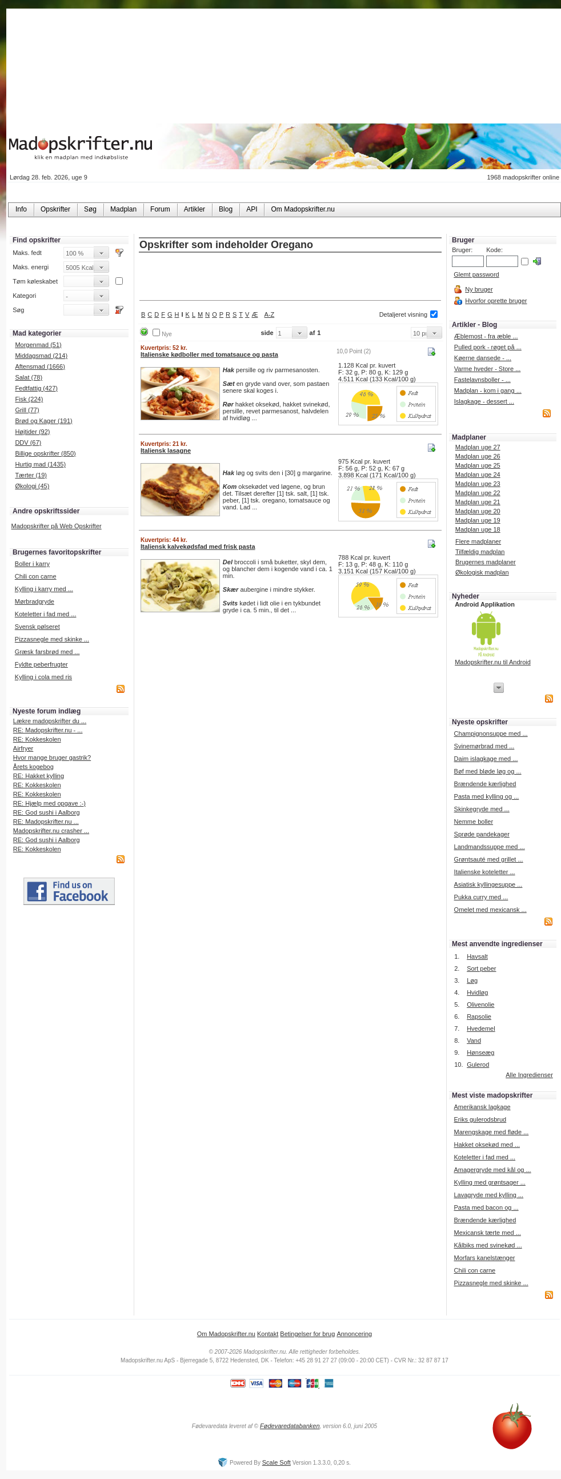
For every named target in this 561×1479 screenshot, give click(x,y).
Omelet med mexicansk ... (490, 909)
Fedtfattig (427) (36, 388)
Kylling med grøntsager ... (489, 1182)
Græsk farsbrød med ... (47, 651)
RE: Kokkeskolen (37, 739)
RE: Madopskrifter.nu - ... (48, 730)
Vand (474, 1040)
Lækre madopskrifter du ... (49, 720)
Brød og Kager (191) (43, 420)
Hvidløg (477, 992)
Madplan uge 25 (477, 465)
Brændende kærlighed (485, 783)
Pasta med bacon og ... (486, 1207)
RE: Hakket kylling (38, 775)
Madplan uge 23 (477, 483)
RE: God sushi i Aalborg (46, 812)
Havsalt (477, 956)
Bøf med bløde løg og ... (488, 771)
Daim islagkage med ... (486, 758)
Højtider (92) (32, 431)
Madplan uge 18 (477, 529)
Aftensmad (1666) (40, 366)
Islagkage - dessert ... (484, 401)
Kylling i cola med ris (43, 676)
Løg (472, 980)
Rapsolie (479, 1016)
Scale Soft (276, 1462)
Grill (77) (27, 409)
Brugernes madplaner (485, 562)
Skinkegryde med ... (482, 809)
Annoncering (354, 1333)
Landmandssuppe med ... (489, 846)
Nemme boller (473, 821)
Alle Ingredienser (529, 1074)
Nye (167, 334)
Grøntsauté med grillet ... (488, 859)
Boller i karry (32, 563)
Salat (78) (28, 377)
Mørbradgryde (34, 601)
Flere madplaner (478, 541)
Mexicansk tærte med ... (487, 1232)
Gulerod (478, 1064)
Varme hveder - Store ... (487, 368)
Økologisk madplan (482, 572)
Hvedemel (481, 1028)
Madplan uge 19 (477, 520)
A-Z (270, 314)
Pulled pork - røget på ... (488, 347)
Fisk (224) (29, 399)
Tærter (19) (31, 475)
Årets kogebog (33, 766)
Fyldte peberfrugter (41, 664)
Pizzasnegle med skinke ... (52, 639)
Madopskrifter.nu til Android (493, 662)
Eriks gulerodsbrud (480, 1119)
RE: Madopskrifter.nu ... (46, 821)
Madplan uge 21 (477, 502)
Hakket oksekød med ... (487, 1144)
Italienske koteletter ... (484, 871)
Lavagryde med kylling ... (488, 1194)
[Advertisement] (290, 277)
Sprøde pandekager (482, 834)
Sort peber (481, 968)
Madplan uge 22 (477, 492)
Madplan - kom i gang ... (488, 390)
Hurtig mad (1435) (40, 464)
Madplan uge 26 (477, 456)
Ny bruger (478, 289)
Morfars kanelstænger (484, 1257)
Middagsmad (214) (41, 355)
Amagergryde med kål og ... (492, 1169)
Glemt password (476, 274)
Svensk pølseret (37, 626)
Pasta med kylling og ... (486, 796)
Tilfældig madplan (479, 551)
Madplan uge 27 (477, 447)
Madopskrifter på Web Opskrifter (56, 526)
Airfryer (23, 748)
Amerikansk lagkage (482, 1106)
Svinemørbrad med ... (484, 746)
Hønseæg (480, 1052)
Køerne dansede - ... (482, 357)
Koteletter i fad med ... (46, 614)
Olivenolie (480, 1004)
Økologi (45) (32, 486)
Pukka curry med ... (481, 897)
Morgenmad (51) (38, 344)
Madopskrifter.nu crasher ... (51, 830)
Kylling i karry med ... (44, 588)
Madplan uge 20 (477, 511)
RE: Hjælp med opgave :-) (49, 803)
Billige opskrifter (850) (45, 453)
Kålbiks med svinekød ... (488, 1245)
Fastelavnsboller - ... (482, 379)
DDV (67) (28, 442)
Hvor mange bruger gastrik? (52, 757)
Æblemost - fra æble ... (486, 336)
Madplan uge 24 (477, 474)
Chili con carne (36, 576)
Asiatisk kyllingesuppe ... (488, 884)
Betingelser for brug (307, 1333)
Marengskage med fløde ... (491, 1132)
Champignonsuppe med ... (491, 733)
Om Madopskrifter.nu (226, 1333)
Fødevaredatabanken (290, 1425)
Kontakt (267, 1333)
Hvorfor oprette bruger (496, 300)
